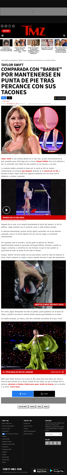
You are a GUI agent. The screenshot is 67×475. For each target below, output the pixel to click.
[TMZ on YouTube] (55, 443)
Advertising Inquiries (30, 431)
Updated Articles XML (8, 444)
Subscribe (60, 434)
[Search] (64, 35)
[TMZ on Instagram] (13, 26)
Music (46, 406)
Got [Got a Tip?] (6, 31)
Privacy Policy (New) (8, 426)
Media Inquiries (28, 434)
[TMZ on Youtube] (9, 26)
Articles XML (6, 439)
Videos (4, 462)
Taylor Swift (22, 406)
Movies (32, 406)
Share (22, 394)
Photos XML (5, 459)
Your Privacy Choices (10, 434)
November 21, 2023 (12, 103)
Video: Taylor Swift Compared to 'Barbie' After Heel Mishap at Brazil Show (14, 220)
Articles (4, 436)
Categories (5, 447)
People (4, 454)
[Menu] (2, 35)
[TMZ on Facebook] (2, 26)
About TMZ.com (7, 423)
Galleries (4, 452)
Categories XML (6, 449)
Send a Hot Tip (28, 426)
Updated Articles (7, 441)
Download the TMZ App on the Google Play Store (57, 470)
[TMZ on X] (5, 26)
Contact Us (27, 423)
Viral (39, 406)
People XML (5, 457)
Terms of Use (6, 428)
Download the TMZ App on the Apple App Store (40, 470)
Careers (26, 428)
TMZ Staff (6, 101)
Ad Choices (5, 431)
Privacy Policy (53, 428)
